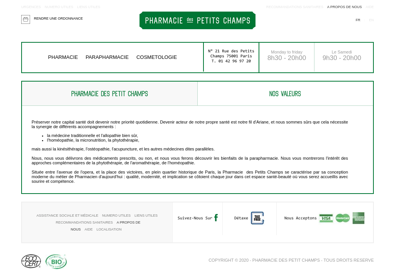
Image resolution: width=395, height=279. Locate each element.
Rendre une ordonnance (58, 18)
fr (358, 20)
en (371, 20)
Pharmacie (63, 57)
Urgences (31, 7)
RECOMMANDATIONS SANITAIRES (294, 7)
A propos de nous (344, 7)
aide (370, 7)
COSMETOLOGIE (156, 57)
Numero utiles (59, 7)
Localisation (109, 229)
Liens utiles (88, 7)
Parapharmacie (107, 57)
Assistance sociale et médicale (67, 215)
